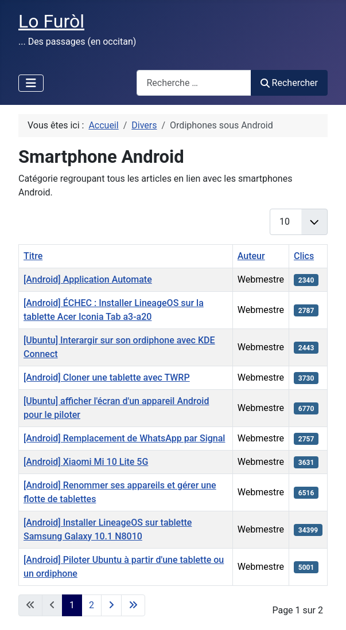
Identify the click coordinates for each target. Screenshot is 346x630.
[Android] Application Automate (88, 279)
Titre (33, 256)
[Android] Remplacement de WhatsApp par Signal (124, 438)
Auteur (251, 256)
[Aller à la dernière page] (133, 605)
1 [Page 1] (72, 605)
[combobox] (194, 83)
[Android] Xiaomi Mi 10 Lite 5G (86, 461)
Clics (304, 256)
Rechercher (289, 82)
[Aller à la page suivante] (111, 605)
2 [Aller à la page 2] (91, 605)
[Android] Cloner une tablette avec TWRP (107, 377)
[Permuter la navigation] (31, 83)
